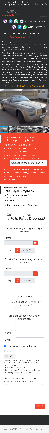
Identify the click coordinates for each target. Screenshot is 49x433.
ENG (44, 4)
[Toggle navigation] (43, 14)
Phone (7, 351)
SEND (40, 406)
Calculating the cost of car (27, 163)
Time (8, 250)
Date (8, 238)
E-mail (8, 340)
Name (8, 333)
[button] (47, 107)
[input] (18, 242)
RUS (37, 4)
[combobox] (9, 356)
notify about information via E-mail (24, 346)
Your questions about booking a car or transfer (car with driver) (24, 380)
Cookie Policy (41, 429)
